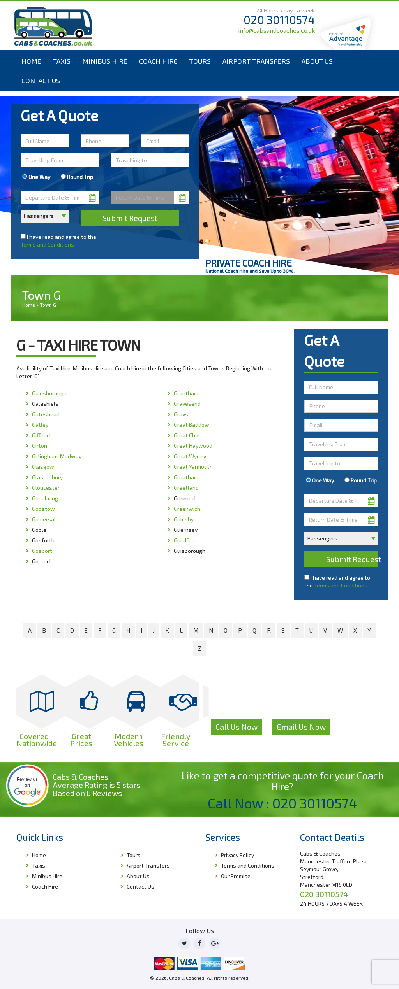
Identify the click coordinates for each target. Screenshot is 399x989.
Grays (181, 414)
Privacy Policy (237, 855)
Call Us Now (236, 726)
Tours (200, 61)
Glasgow (43, 466)
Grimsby (184, 519)
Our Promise (236, 876)
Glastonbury (47, 477)
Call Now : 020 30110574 (282, 803)
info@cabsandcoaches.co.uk (276, 30)
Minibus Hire (104, 61)
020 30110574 (279, 19)
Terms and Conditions (47, 244)
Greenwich (187, 508)
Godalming (45, 498)
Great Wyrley (190, 456)
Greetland (186, 487)
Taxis (62, 61)
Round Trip (77, 177)
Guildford (185, 540)
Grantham (186, 393)
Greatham (186, 477)
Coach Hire (158, 61)
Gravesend (187, 403)
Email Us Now (301, 726)
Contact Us (40, 80)
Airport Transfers (256, 61)
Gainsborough (49, 393)
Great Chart (188, 435)
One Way (36, 177)
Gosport (42, 550)
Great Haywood (193, 445)
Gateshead (46, 414)
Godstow (43, 508)
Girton (39, 445)
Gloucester (46, 487)
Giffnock (42, 435)
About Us (317, 61)
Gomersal (44, 519)
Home (31, 61)
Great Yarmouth (193, 466)
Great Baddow (191, 424)
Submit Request (129, 218)
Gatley (40, 424)
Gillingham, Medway (56, 456)
